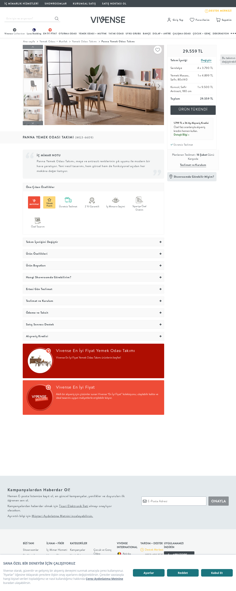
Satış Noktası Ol (114, 3)
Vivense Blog (54, 554)
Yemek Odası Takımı (84, 41)
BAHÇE (147, 33)
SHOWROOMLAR (56, 3)
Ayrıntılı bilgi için (50, 515)
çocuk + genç (202, 33)
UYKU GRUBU (133, 33)
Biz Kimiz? (29, 554)
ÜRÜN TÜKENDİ (193, 109)
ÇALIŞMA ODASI (182, 33)
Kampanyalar (77, 548)
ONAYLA (218, 500)
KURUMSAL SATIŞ (84, 3)
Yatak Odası (116, 33)
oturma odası (68, 33)
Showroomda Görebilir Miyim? (194, 177)
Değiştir (206, 60)
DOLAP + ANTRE (162, 33)
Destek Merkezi (154, 548)
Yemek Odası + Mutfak (93, 33)
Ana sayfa (29, 41)
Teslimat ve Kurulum (193, 165)
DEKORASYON (221, 33)
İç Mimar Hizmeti (56, 548)
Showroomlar (31, 548)
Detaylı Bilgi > (182, 134)
